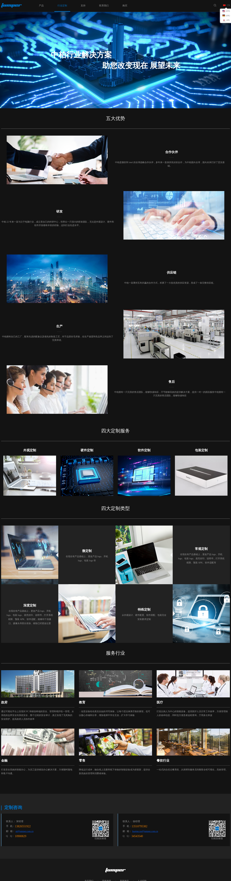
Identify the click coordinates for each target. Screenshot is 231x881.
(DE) (228, 15)
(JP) (227, 20)
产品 (41, 5)
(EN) (228, 11)
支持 (83, 5)
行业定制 (62, 5)
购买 (124, 5)
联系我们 (104, 5)
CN (228, 5)
